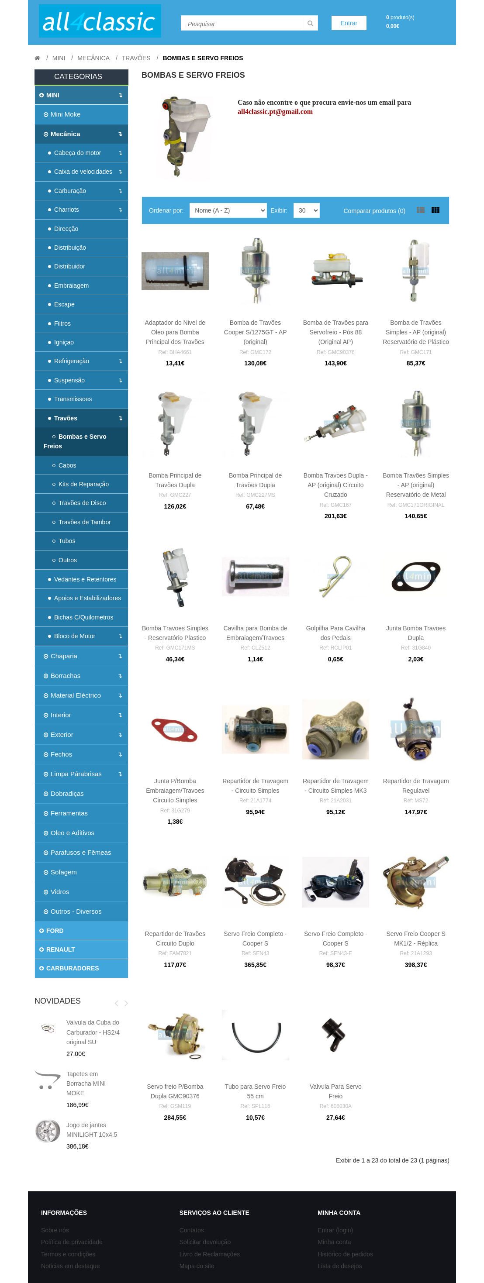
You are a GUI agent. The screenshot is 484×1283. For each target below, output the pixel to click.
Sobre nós (55, 1230)
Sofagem (60, 872)
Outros (64, 560)
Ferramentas (66, 813)
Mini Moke (62, 114)
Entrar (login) (335, 1230)
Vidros (56, 891)
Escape (61, 304)
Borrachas (62, 675)
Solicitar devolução (205, 1241)
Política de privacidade (72, 1241)
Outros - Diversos (73, 911)
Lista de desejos (340, 1265)
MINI (59, 58)
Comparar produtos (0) (374, 210)
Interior (57, 715)
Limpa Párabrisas (73, 773)
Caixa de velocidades (80, 171)
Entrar (349, 23)
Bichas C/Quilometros (80, 617)
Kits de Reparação (80, 484)
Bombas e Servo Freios (202, 58)
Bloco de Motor (71, 636)
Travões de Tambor (81, 522)
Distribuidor (66, 266)
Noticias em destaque (70, 1265)
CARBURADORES (69, 968)
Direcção (63, 228)
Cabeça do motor (74, 152)
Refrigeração (68, 361)
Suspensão (66, 380)
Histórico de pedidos (345, 1254)
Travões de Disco (79, 502)
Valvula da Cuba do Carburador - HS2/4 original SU (93, 1032)
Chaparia (60, 656)
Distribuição (67, 247)
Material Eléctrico (72, 695)
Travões (136, 58)
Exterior (58, 734)
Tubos (63, 540)
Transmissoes (70, 399)
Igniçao (61, 342)
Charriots (63, 209)
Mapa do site (197, 1265)
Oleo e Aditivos (69, 832)
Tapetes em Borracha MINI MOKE (86, 1083)
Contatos (192, 1230)
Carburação (67, 190)
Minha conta (334, 1241)
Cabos (64, 465)
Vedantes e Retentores (82, 579)
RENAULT (57, 949)
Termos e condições (68, 1254)
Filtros (59, 323)
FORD (51, 930)
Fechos (58, 754)
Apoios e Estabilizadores (84, 598)
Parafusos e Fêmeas (77, 852)
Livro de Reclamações (210, 1254)
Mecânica (93, 58)
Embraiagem (68, 285)
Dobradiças (64, 793)
